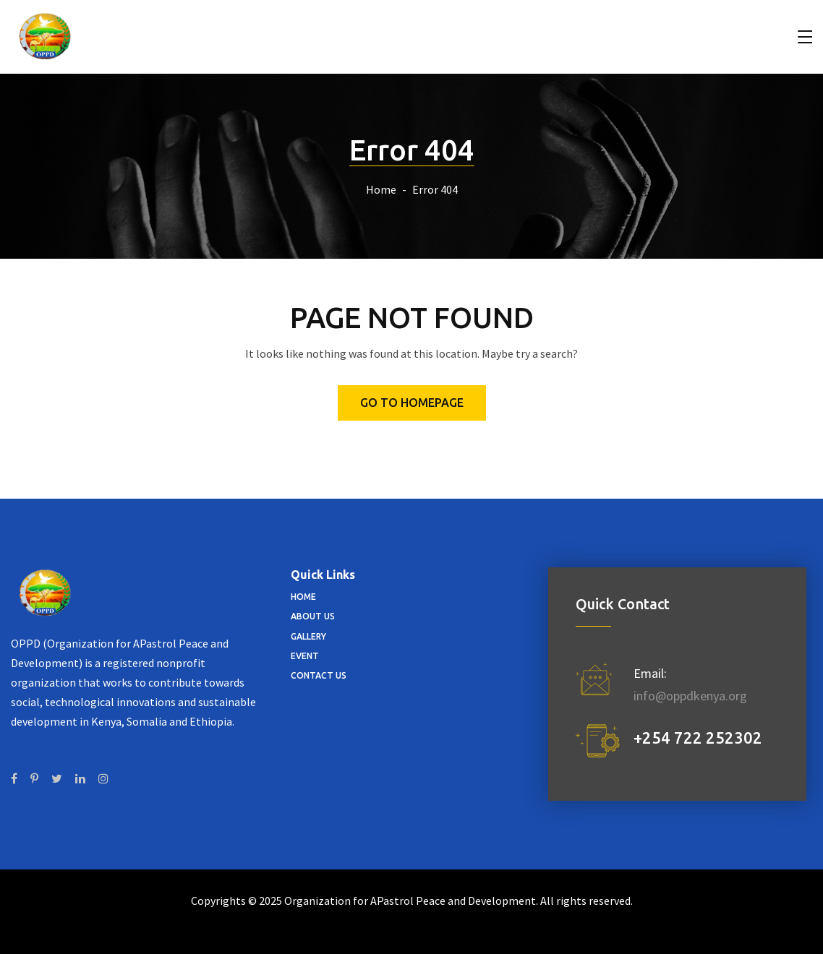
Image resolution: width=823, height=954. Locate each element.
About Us (313, 616)
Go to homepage (412, 402)
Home (381, 189)
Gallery (308, 636)
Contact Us (318, 675)
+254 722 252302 (698, 738)
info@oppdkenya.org (690, 695)
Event (305, 656)
